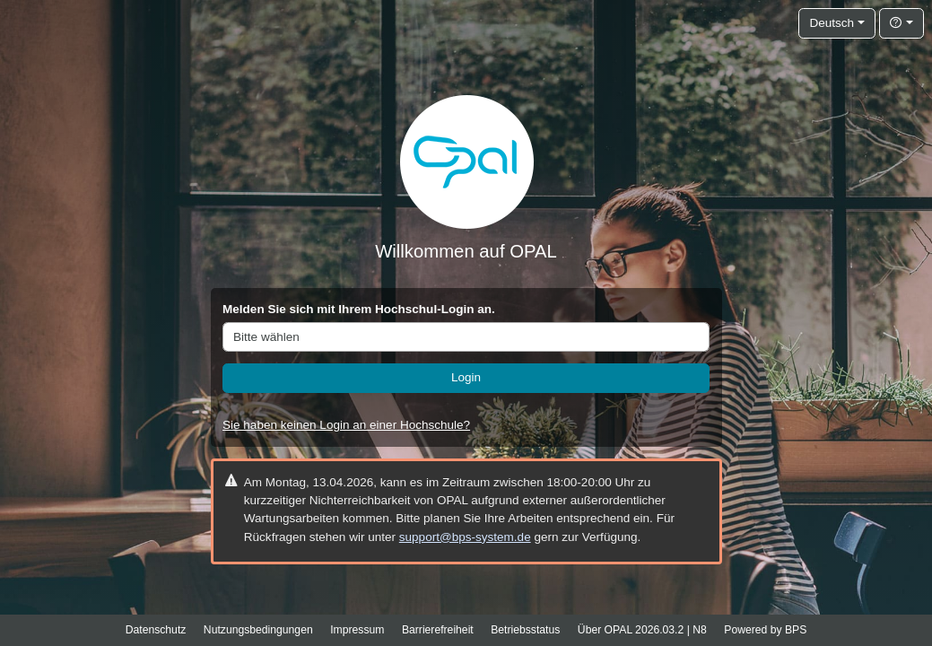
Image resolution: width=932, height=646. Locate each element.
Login (466, 377)
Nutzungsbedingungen (258, 630)
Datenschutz (156, 630)
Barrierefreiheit (438, 630)
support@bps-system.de (465, 537)
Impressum (357, 630)
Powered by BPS (765, 630)
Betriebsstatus (525, 630)
